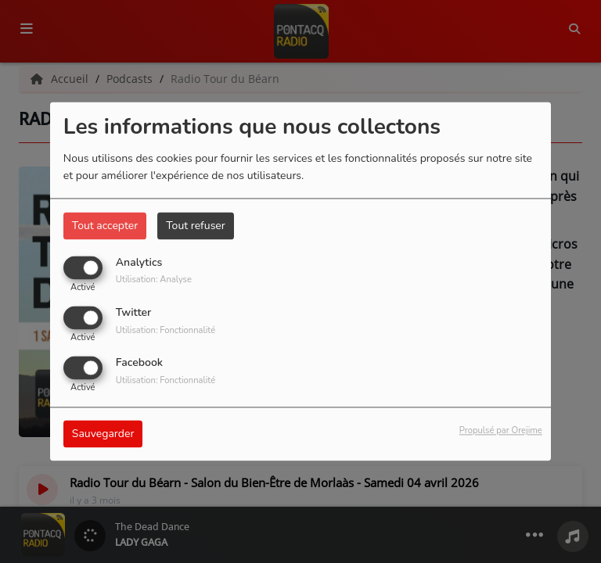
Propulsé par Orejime (500, 431)
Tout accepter (105, 225)
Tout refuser (195, 225)
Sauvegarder (103, 434)
